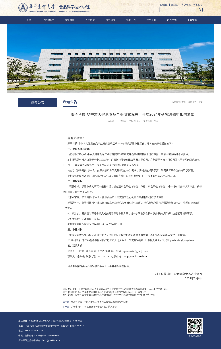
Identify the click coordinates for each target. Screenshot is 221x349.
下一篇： (90, 306)
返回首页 (164, 4)
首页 (28, 20)
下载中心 (192, 20)
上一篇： (95, 301)
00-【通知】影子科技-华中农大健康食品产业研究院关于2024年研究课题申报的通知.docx (111, 289)
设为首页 (175, 4)
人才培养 (90, 20)
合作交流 (172, 20)
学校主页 (197, 4)
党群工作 (131, 20)
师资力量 (69, 20)
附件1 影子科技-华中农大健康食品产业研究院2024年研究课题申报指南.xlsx (105, 294)
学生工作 (151, 20)
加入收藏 (186, 4)
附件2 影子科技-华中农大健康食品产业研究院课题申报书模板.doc (100, 292)
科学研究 (110, 20)
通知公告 (192, 102)
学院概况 (49, 20)
